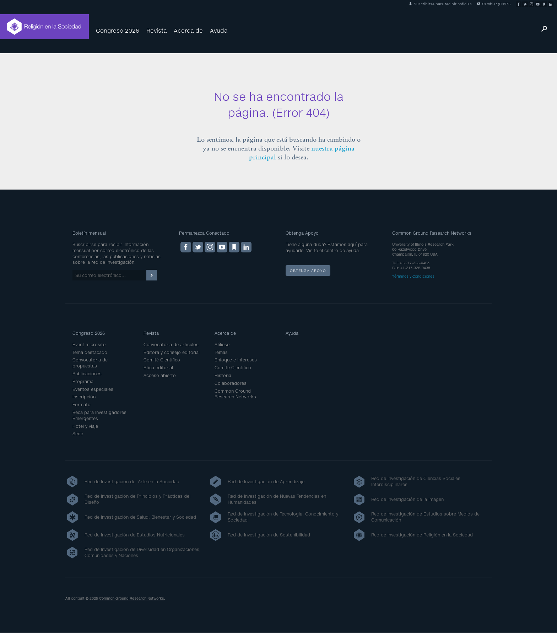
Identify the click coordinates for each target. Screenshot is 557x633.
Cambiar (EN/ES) (493, 4)
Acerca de (188, 30)
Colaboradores (231, 383)
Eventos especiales (92, 389)
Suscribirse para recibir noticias (440, 4)
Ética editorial (158, 367)
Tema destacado (89, 352)
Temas (221, 352)
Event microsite (89, 344)
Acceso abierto (160, 375)
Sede (77, 433)
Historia (223, 375)
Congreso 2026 (117, 30)
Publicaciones (87, 373)
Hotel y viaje (85, 426)
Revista (156, 30)
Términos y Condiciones (413, 276)
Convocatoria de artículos (171, 344)
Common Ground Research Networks (235, 394)
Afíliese (222, 344)
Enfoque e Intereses (236, 359)
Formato (81, 404)
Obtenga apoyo (308, 270)
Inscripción (84, 396)
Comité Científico (162, 359)
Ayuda (218, 30)
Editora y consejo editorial (172, 352)
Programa (82, 381)
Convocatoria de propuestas (90, 363)
